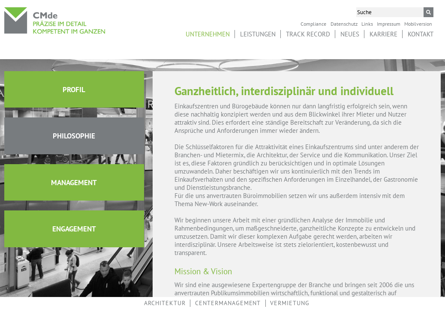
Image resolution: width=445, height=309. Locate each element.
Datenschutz (344, 23)
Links (367, 23)
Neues (349, 34)
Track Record (308, 34)
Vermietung (290, 303)
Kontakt (420, 34)
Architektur (165, 303)
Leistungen (258, 34)
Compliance (313, 23)
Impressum (388, 23)
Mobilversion (418, 23)
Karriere (383, 34)
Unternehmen (208, 34)
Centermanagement (228, 303)
